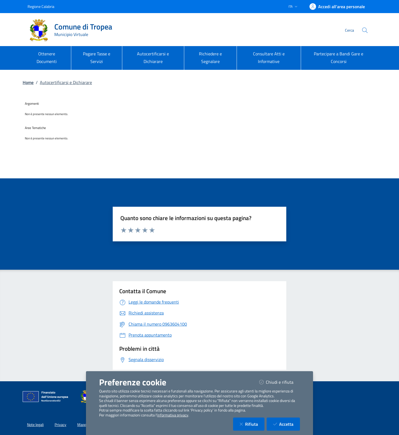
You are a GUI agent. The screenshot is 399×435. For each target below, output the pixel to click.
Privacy (60, 425)
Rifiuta (252, 424)
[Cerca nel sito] (364, 30)
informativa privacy (172, 415)
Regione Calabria (41, 6)
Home (28, 82)
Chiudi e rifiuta (279, 382)
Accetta (286, 424)
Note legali (35, 425)
